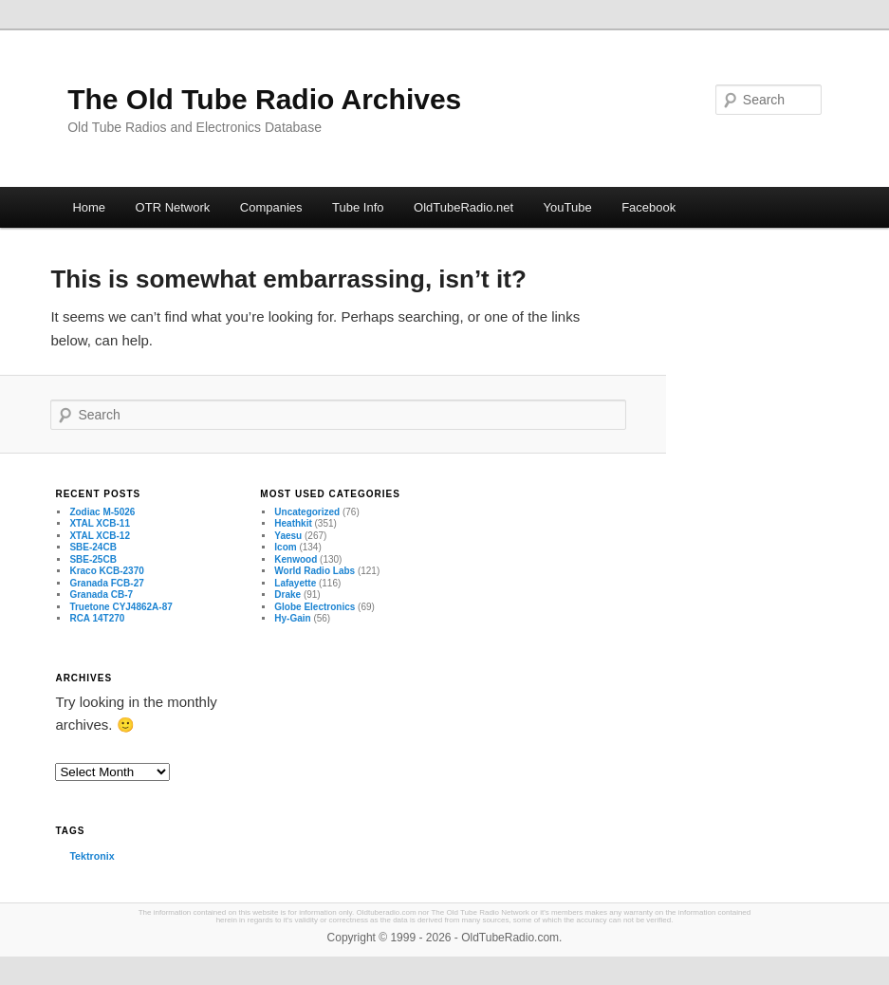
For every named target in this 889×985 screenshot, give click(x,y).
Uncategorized (307, 512)
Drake (287, 594)
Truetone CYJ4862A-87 (120, 607)
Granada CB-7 (101, 594)
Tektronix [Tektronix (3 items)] (91, 856)
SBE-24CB (92, 547)
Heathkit (292, 523)
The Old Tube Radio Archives (264, 99)
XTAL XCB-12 (99, 535)
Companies (271, 207)
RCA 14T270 (96, 618)
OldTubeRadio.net (463, 207)
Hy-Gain (292, 618)
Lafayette (295, 583)
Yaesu (288, 535)
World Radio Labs (314, 571)
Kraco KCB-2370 (106, 571)
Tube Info (357, 207)
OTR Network (173, 207)
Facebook (648, 207)
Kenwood (295, 559)
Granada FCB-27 (106, 583)
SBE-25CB (92, 559)
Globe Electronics (314, 607)
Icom (285, 547)
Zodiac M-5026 (102, 512)
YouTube (568, 207)
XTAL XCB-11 (99, 523)
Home (88, 207)
